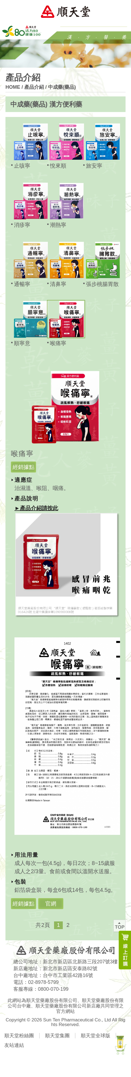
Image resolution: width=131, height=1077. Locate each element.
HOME (12, 87)
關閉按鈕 (106, 363)
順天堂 (65, 11)
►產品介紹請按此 (36, 508)
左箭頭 (80, 925)
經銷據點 (23, 467)
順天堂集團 (57, 1035)
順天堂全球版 (95, 1035)
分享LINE (65, 1060)
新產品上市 (120, 1044)
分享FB (46, 1060)
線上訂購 (125, 950)
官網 (50, 904)
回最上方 (119, 926)
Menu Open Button (120, 11)
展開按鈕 (119, 104)
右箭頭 (90, 925)
